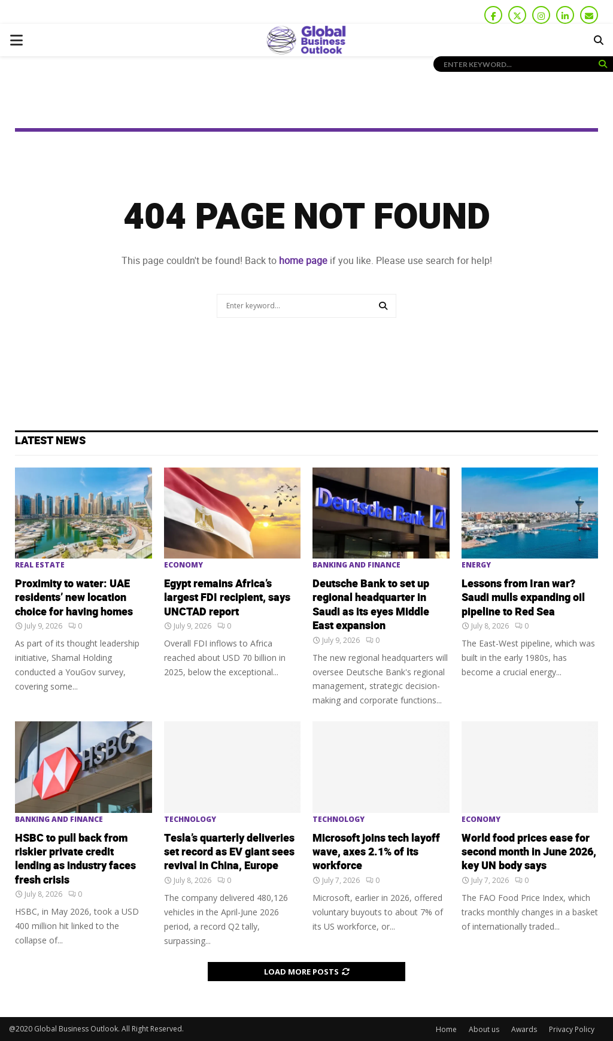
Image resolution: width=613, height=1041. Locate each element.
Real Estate (40, 565)
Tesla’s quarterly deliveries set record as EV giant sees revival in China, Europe (229, 852)
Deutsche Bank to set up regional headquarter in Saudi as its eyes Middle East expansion (370, 605)
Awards (524, 1029)
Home (446, 1029)
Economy (183, 565)
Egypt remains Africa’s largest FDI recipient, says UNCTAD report (227, 598)
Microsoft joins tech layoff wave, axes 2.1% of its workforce (376, 852)
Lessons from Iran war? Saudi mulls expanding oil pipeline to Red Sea (523, 598)
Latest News (50, 441)
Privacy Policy (571, 1029)
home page (303, 261)
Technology (190, 819)
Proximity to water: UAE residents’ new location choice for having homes (74, 598)
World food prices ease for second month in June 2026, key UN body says (529, 852)
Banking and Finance (356, 565)
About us (484, 1029)
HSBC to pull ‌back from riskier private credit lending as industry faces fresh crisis (75, 859)
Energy (476, 565)
